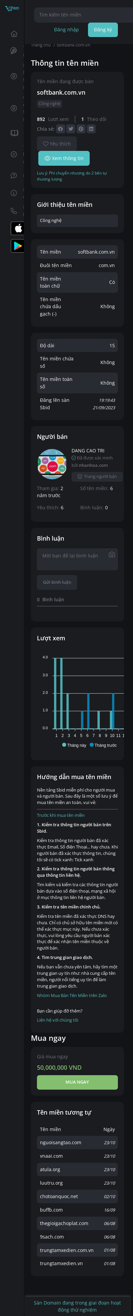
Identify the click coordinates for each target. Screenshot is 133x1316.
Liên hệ (15, 211)
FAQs (15, 175)
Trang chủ (15, 33)
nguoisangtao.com (60, 1142)
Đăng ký (103, 29)
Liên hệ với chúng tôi (57, 1020)
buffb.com (51, 1210)
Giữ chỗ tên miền (15, 108)
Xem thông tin (64, 158)
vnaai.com (51, 1156)
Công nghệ (49, 103)
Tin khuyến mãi (15, 154)
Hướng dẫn (15, 193)
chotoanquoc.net (59, 1196)
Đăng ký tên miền (15, 76)
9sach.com (52, 1236)
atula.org (50, 1169)
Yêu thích (57, 143)
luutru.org (51, 1183)
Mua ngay (77, 1082)
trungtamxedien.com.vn (67, 1250)
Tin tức (15, 133)
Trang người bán (97, 476)
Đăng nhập (66, 29)
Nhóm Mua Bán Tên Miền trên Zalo (72, 995)
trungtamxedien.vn (61, 1263)
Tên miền (14, 51)
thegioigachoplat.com (64, 1223)
